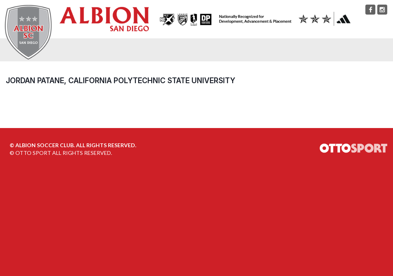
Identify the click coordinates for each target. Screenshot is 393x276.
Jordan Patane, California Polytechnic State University (120, 80)
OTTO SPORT (33, 153)
